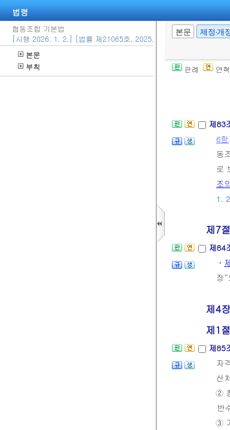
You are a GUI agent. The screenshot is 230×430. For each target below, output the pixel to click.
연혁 (216, 69)
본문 (29, 55)
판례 (185, 69)
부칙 (29, 67)
